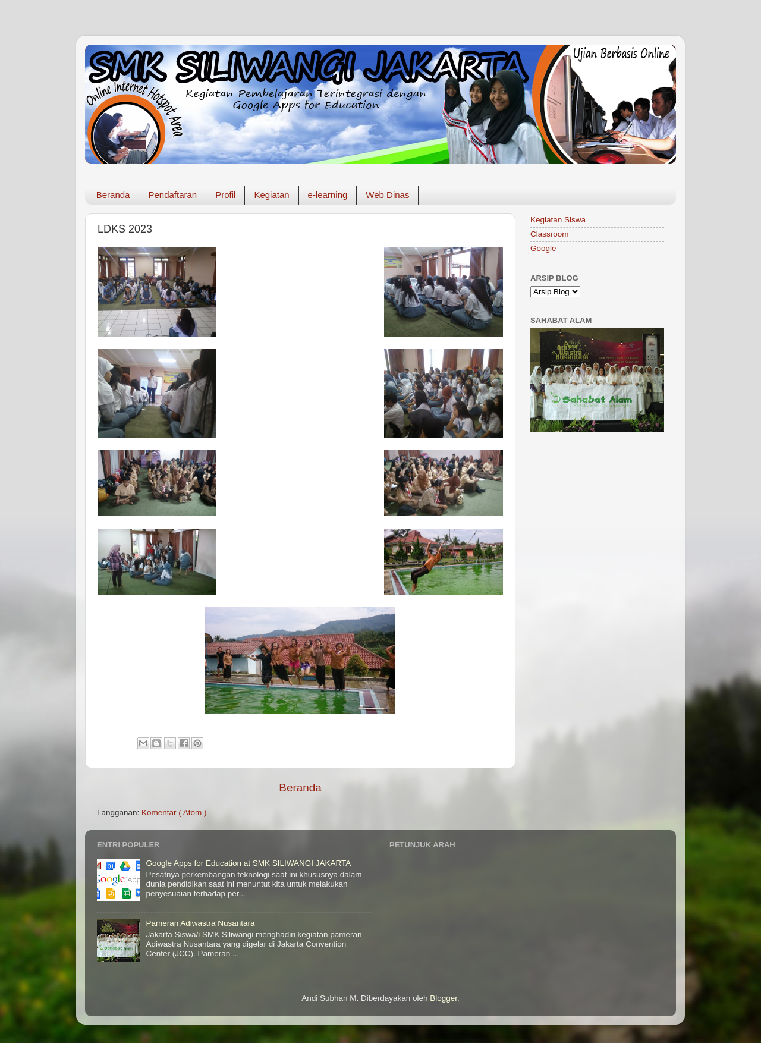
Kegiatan (271, 195)
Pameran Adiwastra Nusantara (200, 923)
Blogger (443, 998)
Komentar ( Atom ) (174, 812)
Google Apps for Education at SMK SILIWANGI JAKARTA (248, 863)
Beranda (113, 195)
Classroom (549, 234)
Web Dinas (387, 195)
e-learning (328, 195)
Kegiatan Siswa (558, 219)
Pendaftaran (172, 195)
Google (543, 248)
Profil (225, 195)
